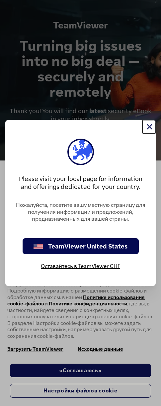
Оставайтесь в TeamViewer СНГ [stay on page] (80, 266)
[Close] (149, 126)
